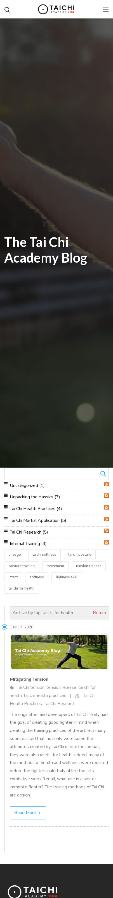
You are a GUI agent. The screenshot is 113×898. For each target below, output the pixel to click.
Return (99, 613)
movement (55, 566)
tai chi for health (21, 588)
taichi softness (44, 554)
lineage (15, 554)
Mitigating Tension (29, 679)
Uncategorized (27, 485)
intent (13, 577)
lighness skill (66, 577)
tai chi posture (79, 554)
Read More (28, 813)
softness (37, 577)
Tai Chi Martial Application (38, 520)
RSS (106, 484)
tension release (88, 566)
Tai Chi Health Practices (36, 509)
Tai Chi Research (29, 532)
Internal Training (28, 544)
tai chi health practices (45, 695)
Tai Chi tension (30, 687)
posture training (22, 566)
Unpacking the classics (35, 497)
